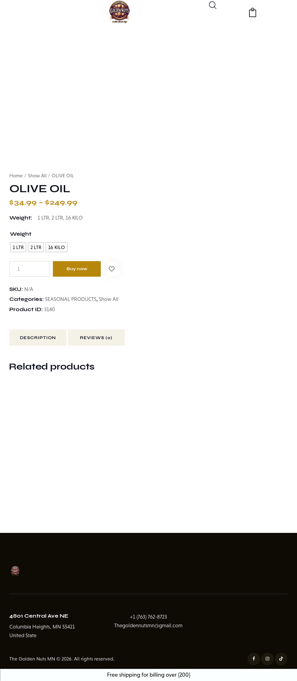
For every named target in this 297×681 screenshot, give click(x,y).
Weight (20, 234)
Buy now (77, 268)
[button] (112, 269)
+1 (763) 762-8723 (148, 617)
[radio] (18, 247)
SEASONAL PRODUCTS (71, 299)
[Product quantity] (29, 269)
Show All (37, 175)
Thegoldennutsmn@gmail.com (148, 626)
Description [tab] (39, 338)
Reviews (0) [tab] (99, 338)
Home (16, 175)
